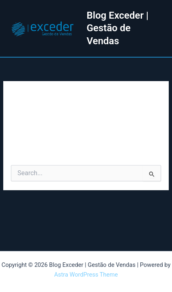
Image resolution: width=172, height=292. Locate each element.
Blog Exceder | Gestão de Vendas (117, 28)
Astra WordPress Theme (86, 274)
